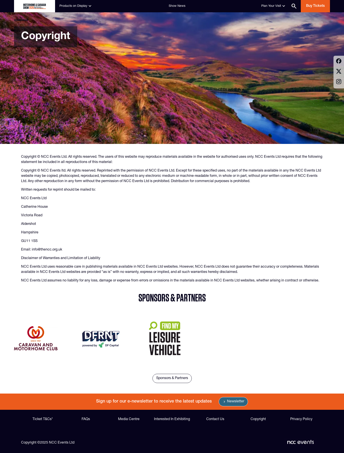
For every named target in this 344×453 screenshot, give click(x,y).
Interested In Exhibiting (172, 419)
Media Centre (129, 419)
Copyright (258, 419)
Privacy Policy (301, 419)
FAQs (86, 419)
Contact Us (215, 419)
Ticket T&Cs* (42, 419)
